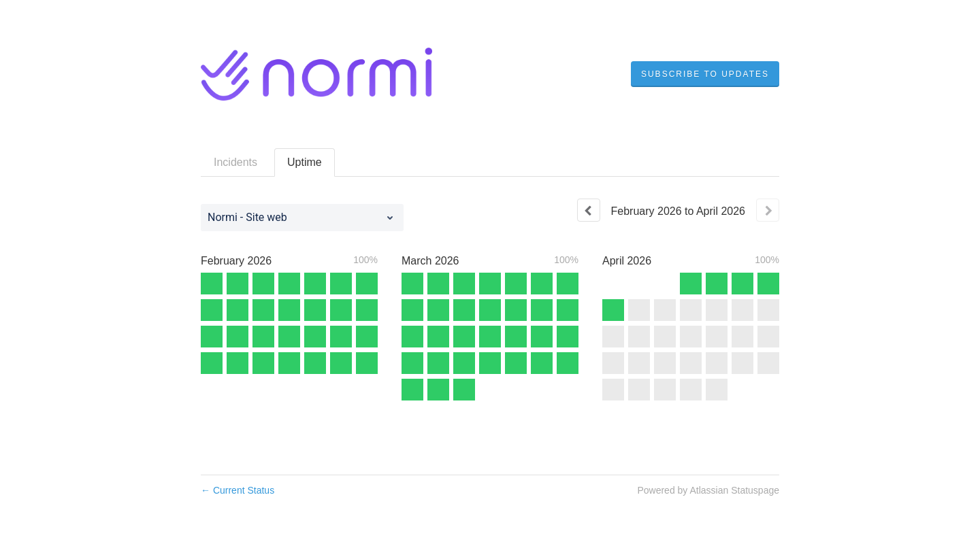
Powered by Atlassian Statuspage (708, 490)
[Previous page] (588, 210)
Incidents (235, 162)
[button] (705, 74)
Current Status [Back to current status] (237, 490)
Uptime (304, 162)
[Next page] (767, 210)
